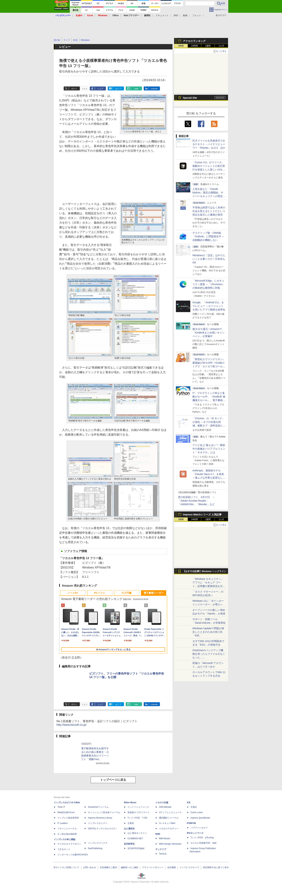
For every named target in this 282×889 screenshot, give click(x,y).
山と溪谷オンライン (137, 833)
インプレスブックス (97, 843)
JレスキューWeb (167, 823)
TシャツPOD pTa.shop (202, 837)
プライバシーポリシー (152, 867)
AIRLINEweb (165, 807)
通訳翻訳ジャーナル (168, 818)
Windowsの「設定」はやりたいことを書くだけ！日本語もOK (208, 259)
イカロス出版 (161, 802)
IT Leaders (62, 823)
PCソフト (99, 592)
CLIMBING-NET (135, 838)
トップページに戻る (113, 779)
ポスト (74, 89)
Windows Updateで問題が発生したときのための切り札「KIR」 (208, 632)
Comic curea (196, 812)
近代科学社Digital (136, 848)
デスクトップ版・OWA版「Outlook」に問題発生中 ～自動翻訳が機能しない (208, 236)
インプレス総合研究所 (68, 818)
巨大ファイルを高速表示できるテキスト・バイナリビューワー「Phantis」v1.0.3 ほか (208, 144)
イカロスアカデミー (168, 828)
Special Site (190, 97)
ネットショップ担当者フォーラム (104, 812)
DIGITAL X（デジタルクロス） (103, 828)
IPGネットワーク (195, 833)
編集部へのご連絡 (129, 867)
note (136, 89)
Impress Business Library (100, 818)
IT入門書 (126, 592)
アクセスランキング (194, 41)
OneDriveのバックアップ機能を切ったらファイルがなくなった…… (208, 654)
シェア (100, 89)
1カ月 (221, 46)
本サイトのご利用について (66, 867)
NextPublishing (95, 848)
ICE (188, 802)
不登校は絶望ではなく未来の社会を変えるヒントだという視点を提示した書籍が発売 (208, 211)
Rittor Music (130, 802)
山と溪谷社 (129, 828)
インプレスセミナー (97, 823)
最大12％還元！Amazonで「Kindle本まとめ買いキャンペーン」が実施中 (208, 333)
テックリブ (160, 849)
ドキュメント (162, 15)
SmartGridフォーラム (98, 807)
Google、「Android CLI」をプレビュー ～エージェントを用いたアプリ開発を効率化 (208, 306)
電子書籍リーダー (154, 592)
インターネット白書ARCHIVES (72, 854)
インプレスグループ (189, 867)
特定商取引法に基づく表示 (216, 867)
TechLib (162, 854)
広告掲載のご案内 (108, 867)
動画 (185, 15)
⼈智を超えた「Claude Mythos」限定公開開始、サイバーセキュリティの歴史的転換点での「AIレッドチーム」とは (208, 196)
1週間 (208, 46)
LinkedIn (154, 89)
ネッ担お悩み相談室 (67, 834)
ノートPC (72, 592)
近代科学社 (129, 844)
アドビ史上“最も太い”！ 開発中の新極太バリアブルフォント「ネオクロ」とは (208, 449)
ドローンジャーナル (67, 828)
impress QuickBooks (200, 818)
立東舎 (131, 823)
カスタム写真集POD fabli (203, 843)
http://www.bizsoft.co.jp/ (71, 724)
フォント (196, 15)
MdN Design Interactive (170, 844)
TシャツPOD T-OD (137, 818)
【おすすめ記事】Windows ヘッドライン (204, 571)
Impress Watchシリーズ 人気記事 (202, 514)
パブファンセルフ (199, 827)
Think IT (61, 807)
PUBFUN (191, 823)
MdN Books (164, 838)
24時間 (194, 46)
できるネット (63, 849)
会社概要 (171, 867)
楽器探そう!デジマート (139, 812)
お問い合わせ (89, 867)
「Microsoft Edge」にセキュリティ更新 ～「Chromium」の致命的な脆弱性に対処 (208, 284)
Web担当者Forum (65, 812)
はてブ (118, 89)
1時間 (181, 46)
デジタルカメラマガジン (69, 844)
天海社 (193, 807)
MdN (157, 834)
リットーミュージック (138, 807)
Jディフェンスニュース (170, 812)
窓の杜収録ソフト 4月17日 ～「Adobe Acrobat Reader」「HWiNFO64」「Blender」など (196, 501)
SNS (176, 15)
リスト (85, 89)
